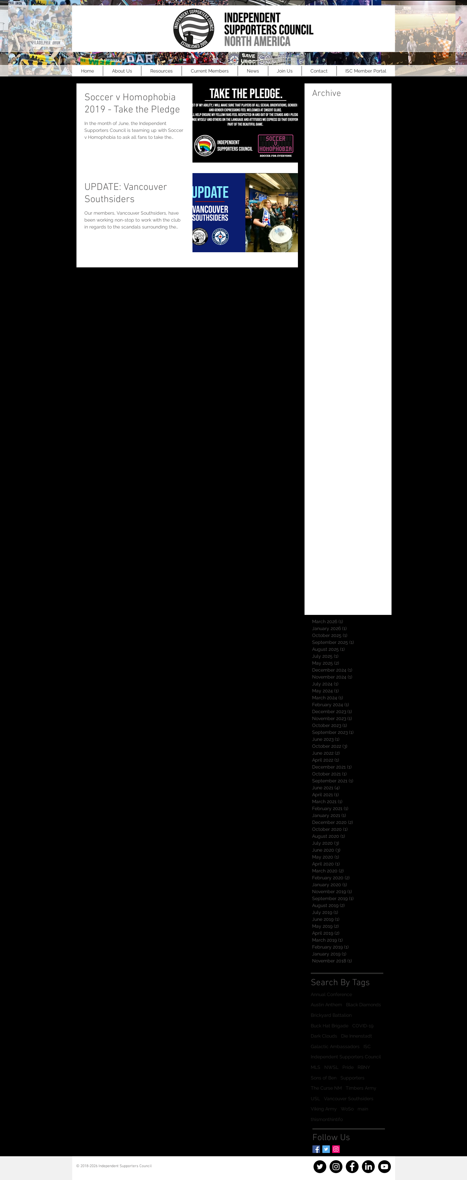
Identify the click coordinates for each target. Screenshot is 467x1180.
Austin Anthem (326, 1004)
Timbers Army (361, 1088)
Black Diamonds (363, 1004)
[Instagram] (336, 1149)
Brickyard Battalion (331, 1015)
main (363, 1108)
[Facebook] (352, 1166)
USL (315, 1098)
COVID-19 (362, 1025)
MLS (315, 1067)
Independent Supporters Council (346, 1056)
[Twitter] (319, 1166)
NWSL (331, 1067)
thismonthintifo (327, 1119)
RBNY (364, 1067)
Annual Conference (331, 994)
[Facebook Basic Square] (316, 1149)
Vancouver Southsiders (348, 1098)
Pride (348, 1067)
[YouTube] (384, 1166)
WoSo (347, 1108)
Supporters (352, 1077)
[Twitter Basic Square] (326, 1149)
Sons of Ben (323, 1077)
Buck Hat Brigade (329, 1025)
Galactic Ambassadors (335, 1046)
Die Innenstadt (356, 1036)
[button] (122, 71)
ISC (367, 1046)
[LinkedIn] (368, 1166)
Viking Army (324, 1108)
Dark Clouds (324, 1036)
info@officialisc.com (104, 1170)
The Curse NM (326, 1088)
